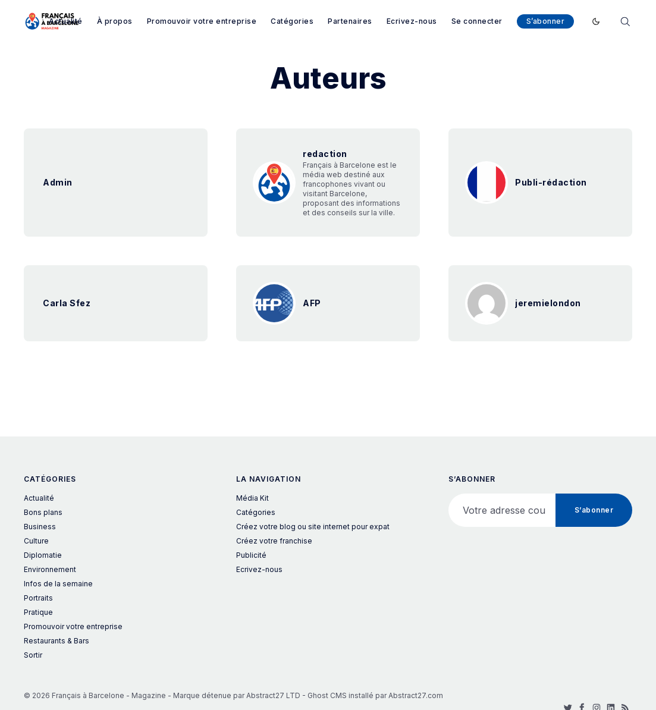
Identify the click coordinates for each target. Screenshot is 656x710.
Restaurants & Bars (56, 640)
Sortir (33, 655)
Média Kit (252, 498)
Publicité (251, 555)
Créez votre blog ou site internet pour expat (313, 526)
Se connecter (477, 21)
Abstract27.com (415, 695)
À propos (115, 21)
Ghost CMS (327, 695)
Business (40, 526)
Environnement (50, 569)
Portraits (38, 597)
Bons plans (43, 512)
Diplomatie (43, 555)
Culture (36, 540)
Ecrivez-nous (412, 21)
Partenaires (350, 21)
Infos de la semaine (58, 583)
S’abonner (545, 21)
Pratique (38, 612)
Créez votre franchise (274, 540)
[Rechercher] (625, 20)
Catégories (292, 21)
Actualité (66, 21)
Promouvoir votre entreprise (202, 21)
